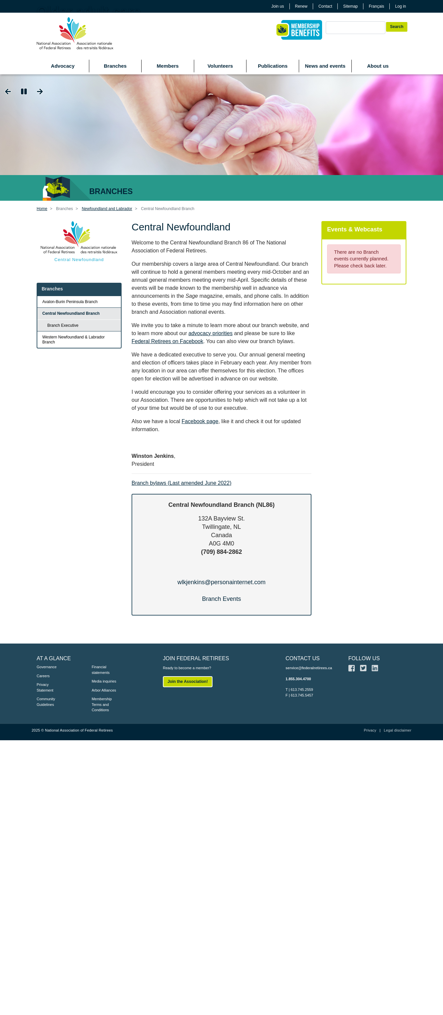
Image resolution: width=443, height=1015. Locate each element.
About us (378, 66)
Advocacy (63, 66)
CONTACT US (302, 658)
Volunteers (220, 66)
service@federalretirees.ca (308, 668)
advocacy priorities (211, 333)
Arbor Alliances (104, 690)
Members (168, 66)
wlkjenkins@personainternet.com (221, 582)
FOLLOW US (364, 658)
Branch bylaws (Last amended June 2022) (181, 483)
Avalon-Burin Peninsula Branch (70, 301)
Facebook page (200, 421)
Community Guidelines (46, 702)
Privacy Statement (45, 687)
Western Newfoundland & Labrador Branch (73, 339)
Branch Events (221, 599)
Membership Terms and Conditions (102, 704)
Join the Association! (188, 681)
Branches (115, 66)
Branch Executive (62, 325)
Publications (272, 66)
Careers (43, 676)
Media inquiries (104, 681)
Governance (47, 667)
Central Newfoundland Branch (71, 313)
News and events (325, 66)
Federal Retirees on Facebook (167, 341)
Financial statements (101, 670)
